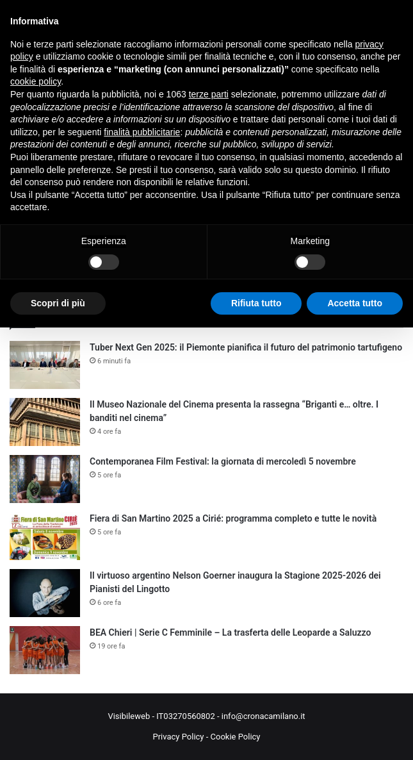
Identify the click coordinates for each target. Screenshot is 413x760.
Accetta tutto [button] (354, 303)
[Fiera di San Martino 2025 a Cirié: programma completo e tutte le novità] (45, 536)
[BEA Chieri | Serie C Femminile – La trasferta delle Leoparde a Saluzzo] (45, 650)
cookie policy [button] (35, 81)
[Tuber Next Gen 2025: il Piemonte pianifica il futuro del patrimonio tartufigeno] (45, 365)
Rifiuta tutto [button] (256, 303)
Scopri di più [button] (58, 303)
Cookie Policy (236, 736)
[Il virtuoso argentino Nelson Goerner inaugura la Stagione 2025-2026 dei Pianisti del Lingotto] (45, 593)
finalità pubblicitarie (142, 132)
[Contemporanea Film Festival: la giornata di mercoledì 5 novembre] (45, 479)
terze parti (209, 94)
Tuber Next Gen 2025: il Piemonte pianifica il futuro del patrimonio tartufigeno (246, 347)
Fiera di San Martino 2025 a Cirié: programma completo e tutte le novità (233, 518)
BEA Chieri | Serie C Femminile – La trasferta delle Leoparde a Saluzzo (230, 632)
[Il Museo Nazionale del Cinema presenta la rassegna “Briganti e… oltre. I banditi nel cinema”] (45, 422)
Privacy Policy (178, 736)
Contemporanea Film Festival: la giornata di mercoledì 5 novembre (223, 461)
